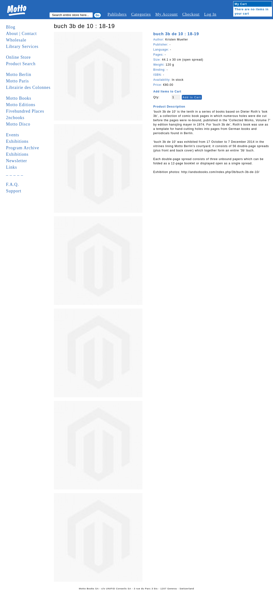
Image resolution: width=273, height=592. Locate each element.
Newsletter (16, 160)
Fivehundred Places (25, 111)
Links (11, 167)
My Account (166, 14)
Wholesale (16, 40)
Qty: (156, 97)
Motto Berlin (18, 74)
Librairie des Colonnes (28, 87)
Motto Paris (17, 81)
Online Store (18, 57)
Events (12, 134)
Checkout (190, 14)
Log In (210, 14)
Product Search (20, 63)
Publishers (117, 14)
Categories (141, 14)
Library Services (22, 46)
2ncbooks (15, 117)
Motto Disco (18, 124)
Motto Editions (20, 104)
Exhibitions (17, 141)
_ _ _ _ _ (14, 173)
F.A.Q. (12, 184)
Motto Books (18, 98)
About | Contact (21, 33)
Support (13, 191)
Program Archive (22, 147)
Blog (10, 27)
